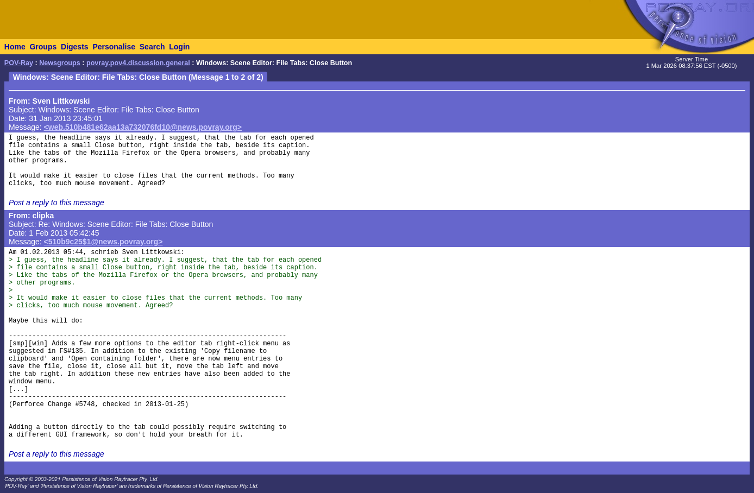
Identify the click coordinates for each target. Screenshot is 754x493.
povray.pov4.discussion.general (138, 63)
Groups (42, 46)
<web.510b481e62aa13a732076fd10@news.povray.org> (143, 127)
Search (152, 46)
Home (15, 46)
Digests (75, 46)
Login (179, 46)
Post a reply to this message (56, 202)
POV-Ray (18, 63)
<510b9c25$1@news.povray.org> (103, 241)
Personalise (113, 46)
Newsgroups (59, 63)
